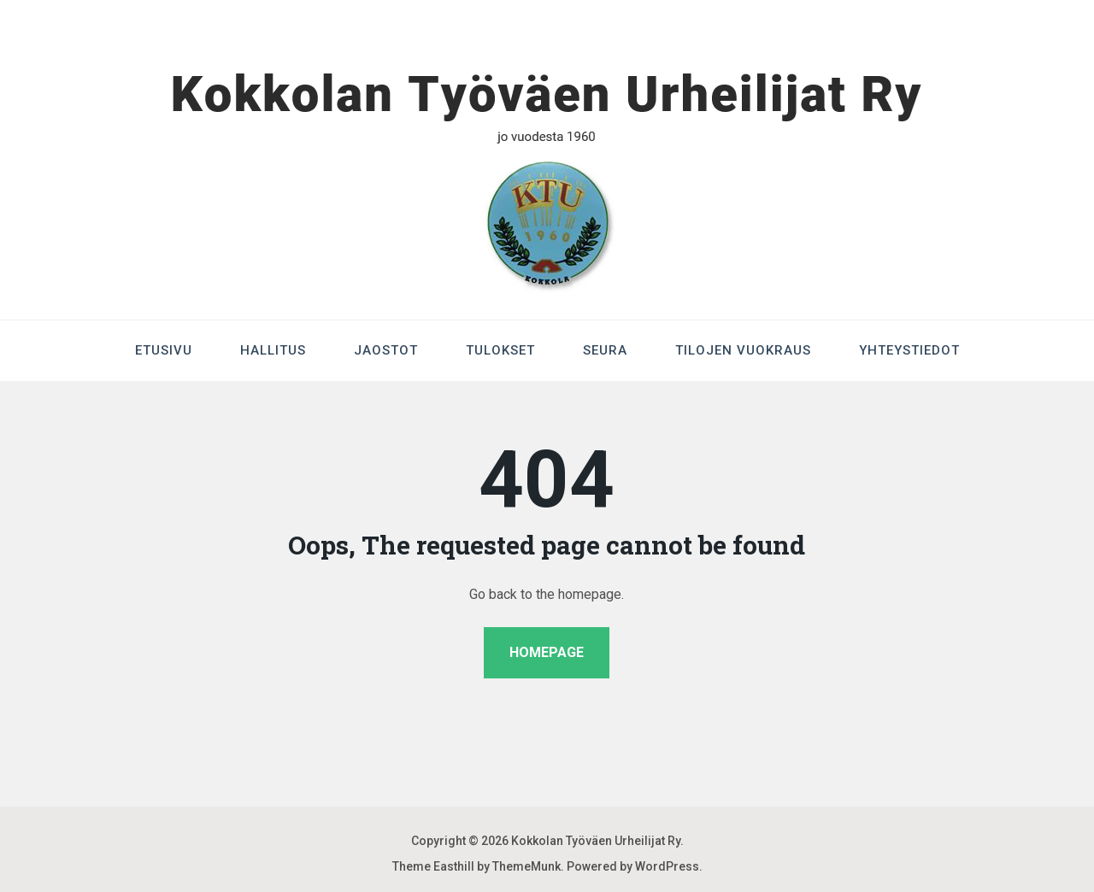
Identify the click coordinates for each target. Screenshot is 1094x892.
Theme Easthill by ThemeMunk (476, 866)
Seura (605, 350)
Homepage (546, 652)
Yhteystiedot (909, 350)
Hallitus (273, 350)
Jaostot (386, 350)
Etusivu (163, 350)
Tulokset (500, 350)
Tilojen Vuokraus (743, 350)
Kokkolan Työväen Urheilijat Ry (595, 841)
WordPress (667, 866)
